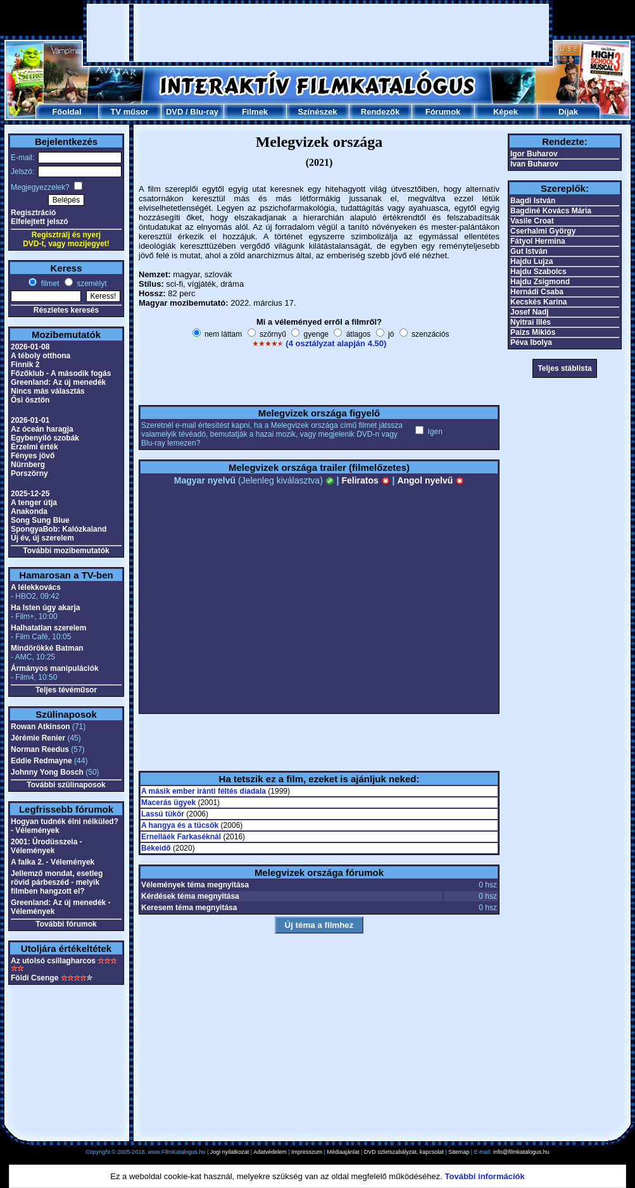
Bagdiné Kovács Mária (550, 210)
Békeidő (156, 848)
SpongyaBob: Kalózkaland (58, 529)
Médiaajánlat (343, 1152)
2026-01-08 (30, 346)
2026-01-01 (30, 420)
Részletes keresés (66, 310)
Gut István (529, 251)
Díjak (568, 111)
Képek (505, 111)
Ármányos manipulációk (55, 668)
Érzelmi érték (34, 446)
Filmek (255, 111)
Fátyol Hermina (537, 241)
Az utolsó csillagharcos (53, 960)
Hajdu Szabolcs (538, 271)
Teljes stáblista (564, 368)
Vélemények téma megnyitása (195, 884)
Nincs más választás (48, 391)
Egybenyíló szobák (45, 438)
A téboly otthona (40, 355)
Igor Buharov (534, 153)
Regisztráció (33, 212)
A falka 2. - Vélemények (52, 862)
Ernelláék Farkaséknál (181, 836)
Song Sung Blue (40, 520)
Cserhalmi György (542, 231)
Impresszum (306, 1152)
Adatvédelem (270, 1152)
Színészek (317, 111)
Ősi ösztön (30, 400)
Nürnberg (28, 464)
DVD (174, 111)
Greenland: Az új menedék (58, 382)
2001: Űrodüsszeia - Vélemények (46, 846)
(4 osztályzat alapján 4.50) (336, 343)
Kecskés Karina (538, 301)
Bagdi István (532, 200)
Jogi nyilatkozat (229, 1152)
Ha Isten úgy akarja (45, 607)
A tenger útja (34, 502)
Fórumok (443, 111)
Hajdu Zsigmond (540, 281)
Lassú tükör (162, 814)
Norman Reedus (40, 749)
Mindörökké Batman (47, 648)
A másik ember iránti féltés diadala (203, 791)
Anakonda (29, 511)
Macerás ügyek (168, 802)
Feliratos (365, 480)
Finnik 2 (25, 364)
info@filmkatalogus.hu (521, 1152)
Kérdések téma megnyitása (190, 896)
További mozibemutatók (66, 550)
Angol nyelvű (430, 480)
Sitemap (458, 1152)
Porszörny (29, 473)
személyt (91, 283)
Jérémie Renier (38, 738)
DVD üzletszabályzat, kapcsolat (404, 1152)
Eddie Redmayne (41, 760)
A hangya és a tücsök (179, 825)
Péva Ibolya (531, 342)
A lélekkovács (36, 587)
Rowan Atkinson (40, 726)
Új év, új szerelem (42, 538)
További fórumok (65, 924)
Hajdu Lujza (531, 261)
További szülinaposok (66, 784)
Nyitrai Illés (530, 322)
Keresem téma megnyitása (189, 907)
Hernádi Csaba (536, 291)
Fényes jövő (32, 455)
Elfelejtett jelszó (39, 221)
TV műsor (130, 111)
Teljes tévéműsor (66, 689)
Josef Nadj (529, 312)
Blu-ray (204, 111)
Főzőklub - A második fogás (61, 373)
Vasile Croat (532, 220)
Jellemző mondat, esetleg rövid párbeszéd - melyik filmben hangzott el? (57, 882)
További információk (485, 1176)
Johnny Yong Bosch (47, 772)
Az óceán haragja (42, 429)
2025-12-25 (30, 493)
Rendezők (380, 111)
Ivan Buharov (534, 163)
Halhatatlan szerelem (48, 627)
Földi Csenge (34, 977)
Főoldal (66, 111)
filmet (49, 283)
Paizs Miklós (532, 332)
